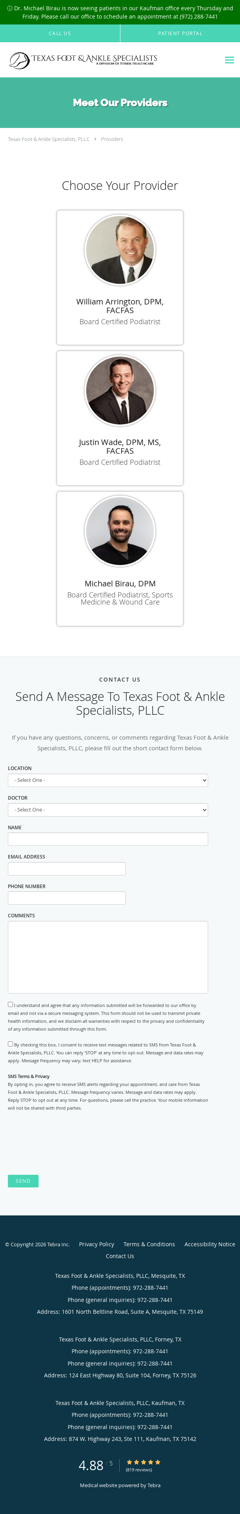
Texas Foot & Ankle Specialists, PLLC (49, 139)
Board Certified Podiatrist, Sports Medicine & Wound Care (120, 598)
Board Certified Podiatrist (120, 321)
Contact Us (120, 1256)
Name (15, 827)
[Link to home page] (110, 60)
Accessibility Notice (210, 1244)
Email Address (26, 856)
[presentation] (67, 1143)
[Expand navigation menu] (229, 60)
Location (19, 768)
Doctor (18, 798)
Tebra (154, 1485)
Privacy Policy (96, 1244)
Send (23, 1181)
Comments (21, 915)
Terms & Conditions (149, 1244)
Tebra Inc (57, 1244)
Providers (112, 139)
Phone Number (27, 886)
